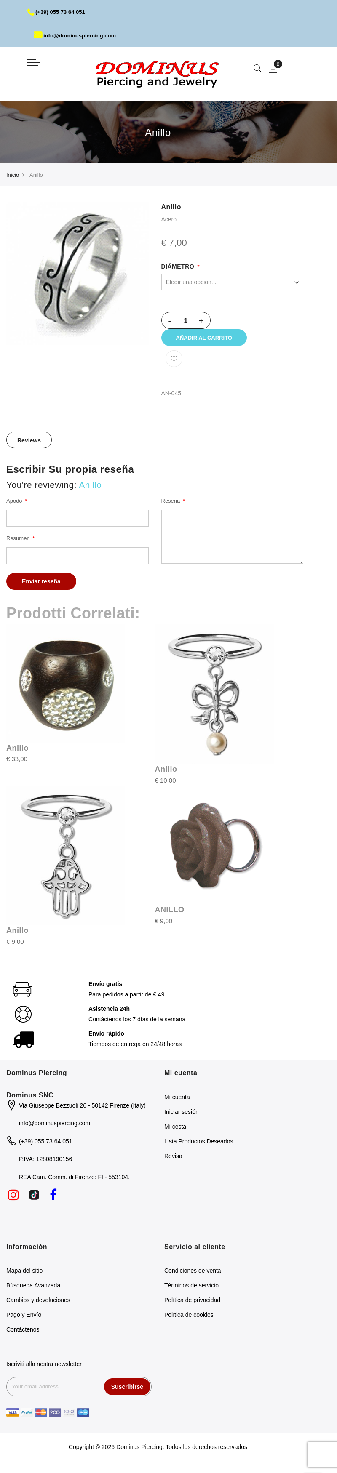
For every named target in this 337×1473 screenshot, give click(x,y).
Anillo (17, 754)
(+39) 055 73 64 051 (58, 11)
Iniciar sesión (181, 1117)
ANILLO (170, 915)
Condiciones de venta (192, 1276)
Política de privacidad (192, 1306)
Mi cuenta (177, 1103)
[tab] (29, 445)
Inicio (12, 175)
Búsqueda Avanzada (33, 1291)
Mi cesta (175, 1132)
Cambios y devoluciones (38, 1306)
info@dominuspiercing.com (78, 35)
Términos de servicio (191, 1291)
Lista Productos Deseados (198, 1147)
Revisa (173, 1162)
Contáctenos (23, 1335)
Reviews (29, 446)
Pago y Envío (23, 1320)
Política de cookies (189, 1320)
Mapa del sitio (24, 1276)
